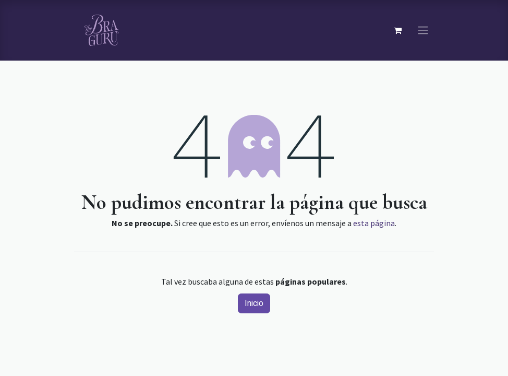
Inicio (254, 303)
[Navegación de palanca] (423, 30)
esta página (374, 223)
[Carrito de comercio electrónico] (397, 30)
